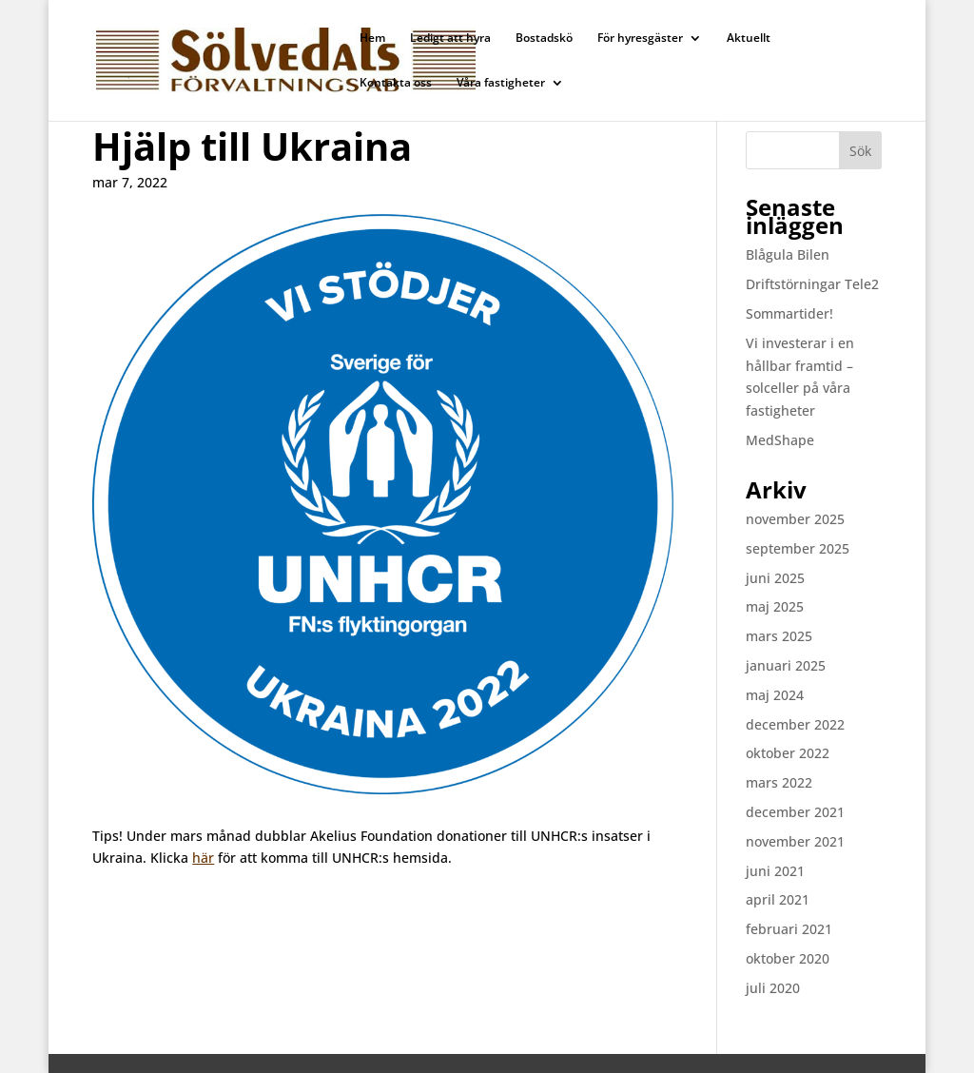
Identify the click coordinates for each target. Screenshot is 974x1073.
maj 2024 (775, 695)
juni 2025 (775, 578)
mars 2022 (779, 782)
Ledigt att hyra (450, 38)
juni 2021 (775, 871)
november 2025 (795, 519)
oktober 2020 (787, 958)
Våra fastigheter (501, 83)
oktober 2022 (787, 753)
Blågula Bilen (787, 254)
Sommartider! (789, 313)
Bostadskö (544, 38)
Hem (372, 38)
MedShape (780, 440)
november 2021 (795, 841)
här (203, 858)
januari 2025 (786, 665)
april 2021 (777, 899)
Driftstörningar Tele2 (812, 284)
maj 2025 (775, 606)
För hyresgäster (640, 38)
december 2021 (795, 812)
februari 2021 (789, 929)
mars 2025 (779, 636)
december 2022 (795, 724)
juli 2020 (773, 988)
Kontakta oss (396, 83)
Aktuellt (748, 38)
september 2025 (797, 548)
